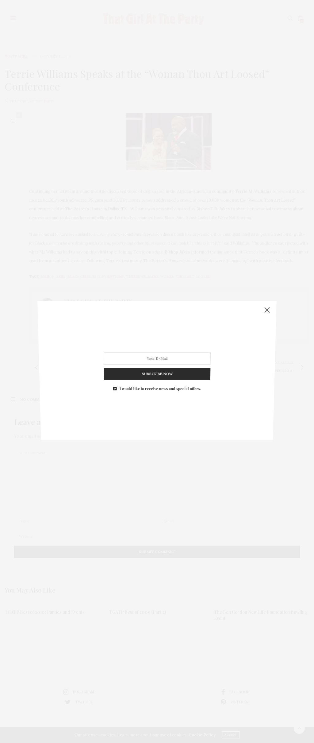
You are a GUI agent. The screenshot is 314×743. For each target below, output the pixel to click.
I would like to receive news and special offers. (160, 368)
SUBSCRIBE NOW (157, 358)
